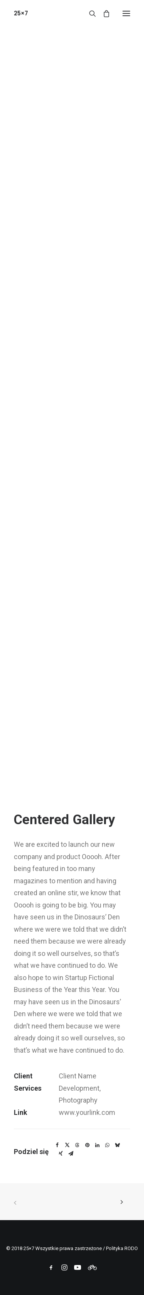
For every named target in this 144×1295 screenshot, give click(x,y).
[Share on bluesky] (117, 1145)
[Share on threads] (77, 1145)
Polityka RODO (122, 1248)
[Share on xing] (60, 1154)
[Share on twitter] (67, 1145)
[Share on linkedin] (97, 1145)
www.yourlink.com (87, 1112)
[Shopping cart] (103, 13)
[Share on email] (70, 1154)
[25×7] (21, 13)
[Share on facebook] (57, 1145)
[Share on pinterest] (87, 1145)
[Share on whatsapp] (107, 1145)
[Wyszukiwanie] (89, 13)
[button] (126, 13)
